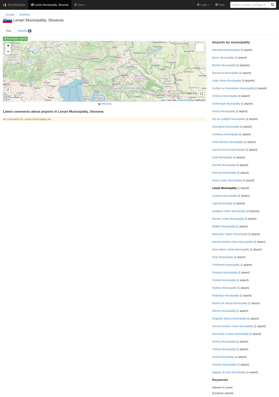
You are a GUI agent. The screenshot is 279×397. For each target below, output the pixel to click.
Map (8, 30)
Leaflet (162, 100)
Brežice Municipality (224, 65)
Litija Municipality (222, 203)
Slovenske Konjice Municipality (230, 333)
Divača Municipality (223, 111)
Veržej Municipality (223, 356)
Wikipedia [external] (104, 104)
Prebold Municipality (224, 280)
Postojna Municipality (224, 272)
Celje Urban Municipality (226, 80)
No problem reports (15, 38)
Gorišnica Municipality (225, 134)
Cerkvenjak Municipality (226, 103)
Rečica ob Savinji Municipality (229, 303)
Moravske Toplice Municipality (230, 234)
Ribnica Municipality (224, 310)
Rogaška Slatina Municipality (229, 318)
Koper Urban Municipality (227, 180)
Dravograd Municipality (225, 126)
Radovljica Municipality (225, 295)
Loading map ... (104, 71)
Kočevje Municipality (224, 172)
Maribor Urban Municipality (228, 218)
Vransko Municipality (224, 364)
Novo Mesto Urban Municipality (230, 249)
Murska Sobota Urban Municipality (232, 241)
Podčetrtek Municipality (226, 264)
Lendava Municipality (224, 195)
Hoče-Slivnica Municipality (227, 142)
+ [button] (8, 46)
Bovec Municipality (223, 57)
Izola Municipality (222, 157)
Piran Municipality (222, 257)
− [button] (8, 52)
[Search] (272, 5)
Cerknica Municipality (224, 95)
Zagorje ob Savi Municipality (229, 372)
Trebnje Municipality (224, 349)
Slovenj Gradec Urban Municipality (232, 326)
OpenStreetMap (186, 100)
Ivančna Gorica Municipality (228, 149)
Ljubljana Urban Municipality (229, 211)
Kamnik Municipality (224, 165)
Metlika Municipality (223, 226)
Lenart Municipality (224, 188)
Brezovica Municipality (225, 72)
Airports (25, 31)
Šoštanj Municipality (224, 341)
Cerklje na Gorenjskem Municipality (233, 88)
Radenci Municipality (224, 287)
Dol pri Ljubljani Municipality (228, 119)
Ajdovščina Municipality (226, 49)
